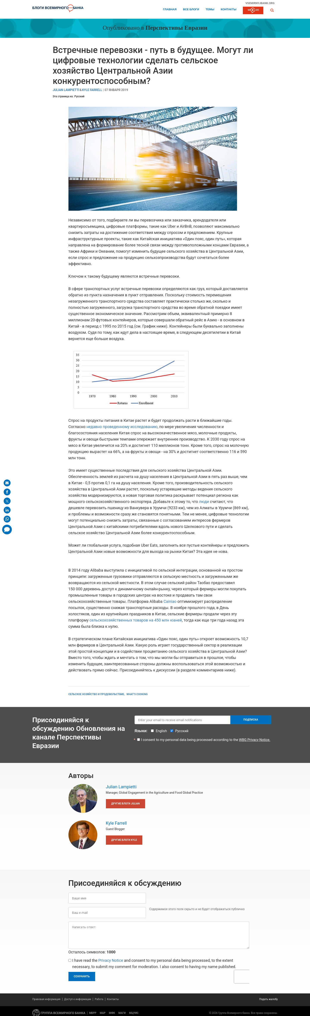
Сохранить (82, 976)
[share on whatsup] (7, 519)
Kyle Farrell (92, 90)
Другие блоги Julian (125, 803)
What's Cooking (136, 694)
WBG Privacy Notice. (254, 740)
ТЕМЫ (210, 9)
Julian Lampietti (66, 90)
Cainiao (169, 601)
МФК (112, 1012)
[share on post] (7, 501)
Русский (79, 96)
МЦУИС (133, 1012)
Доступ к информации (77, 999)
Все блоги (191, 9)
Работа (99, 999)
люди (204, 501)
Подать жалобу (268, 999)
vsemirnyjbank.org (259, 3)
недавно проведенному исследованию (121, 426)
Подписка (250, 719)
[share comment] (7, 529)
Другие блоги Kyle (124, 839)
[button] (272, 10)
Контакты (228, 9)
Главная (170, 9)
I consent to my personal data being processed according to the (205, 740)
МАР (102, 1012)
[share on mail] (7, 482)
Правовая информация (46, 999)
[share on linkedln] (7, 510)
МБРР (92, 1012)
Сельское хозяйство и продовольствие (96, 694)
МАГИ (122, 1012)
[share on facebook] (7, 492)
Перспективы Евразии (177, 28)
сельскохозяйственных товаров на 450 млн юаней (136, 620)
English (161, 731)
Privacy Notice (110, 960)
